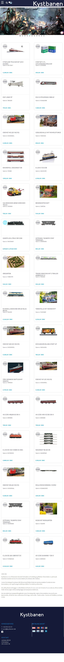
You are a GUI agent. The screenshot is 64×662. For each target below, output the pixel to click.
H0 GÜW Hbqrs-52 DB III (11, 414)
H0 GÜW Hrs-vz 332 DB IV (45, 414)
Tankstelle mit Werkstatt (46, 309)
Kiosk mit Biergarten (44, 520)
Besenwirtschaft (42, 203)
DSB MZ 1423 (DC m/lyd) (11, 344)
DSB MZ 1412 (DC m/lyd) (11, 132)
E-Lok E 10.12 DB (41, 168)
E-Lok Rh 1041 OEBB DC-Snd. (13, 450)
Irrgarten (7, 273)
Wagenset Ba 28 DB (43, 450)
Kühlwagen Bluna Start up (46, 344)
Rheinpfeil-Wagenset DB (12, 168)
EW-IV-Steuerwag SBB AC (45, 97)
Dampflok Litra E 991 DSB (12, 238)
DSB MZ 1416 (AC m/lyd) (11, 485)
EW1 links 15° (7, 97)
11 (44, 36)
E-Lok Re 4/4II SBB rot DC (12, 555)
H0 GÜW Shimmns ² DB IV (45, 555)
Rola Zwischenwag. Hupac (46, 485)
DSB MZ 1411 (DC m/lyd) (44, 379)
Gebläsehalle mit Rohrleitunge (48, 132)
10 (42, 36)
